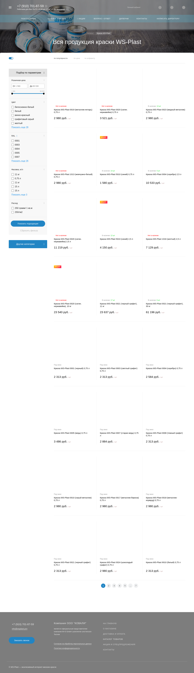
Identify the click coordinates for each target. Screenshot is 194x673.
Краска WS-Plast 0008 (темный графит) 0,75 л (164, 434)
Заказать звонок (21, 640)
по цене (77, 58)
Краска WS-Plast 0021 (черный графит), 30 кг (164, 304)
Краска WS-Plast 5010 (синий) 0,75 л (117, 174)
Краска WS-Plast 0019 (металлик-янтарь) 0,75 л (73, 110)
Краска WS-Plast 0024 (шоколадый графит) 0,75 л (116, 563)
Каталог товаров (113, 639)
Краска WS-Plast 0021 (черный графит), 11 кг (118, 304)
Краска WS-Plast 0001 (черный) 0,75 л (72, 368)
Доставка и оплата (114, 634)
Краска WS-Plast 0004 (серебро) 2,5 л (163, 174)
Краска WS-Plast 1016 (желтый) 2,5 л (163, 239)
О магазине (110, 629)
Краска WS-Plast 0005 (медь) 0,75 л (70, 433)
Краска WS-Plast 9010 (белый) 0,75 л (163, 562)
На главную (110, 623)
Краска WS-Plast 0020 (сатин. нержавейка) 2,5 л (68, 240)
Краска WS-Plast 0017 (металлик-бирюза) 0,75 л (119, 498)
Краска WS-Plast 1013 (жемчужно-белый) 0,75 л (73, 175)
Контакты (108, 650)
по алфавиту (89, 58)
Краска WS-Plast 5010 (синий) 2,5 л (116, 239)
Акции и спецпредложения (119, 644)
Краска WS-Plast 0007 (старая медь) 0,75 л (119, 434)
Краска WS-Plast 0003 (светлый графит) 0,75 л (118, 369)
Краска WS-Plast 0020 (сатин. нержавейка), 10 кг (68, 304)
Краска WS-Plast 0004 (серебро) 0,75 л (164, 368)
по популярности (60, 58)
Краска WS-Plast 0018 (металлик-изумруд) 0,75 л (161, 498)
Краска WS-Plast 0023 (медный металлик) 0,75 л (165, 110)
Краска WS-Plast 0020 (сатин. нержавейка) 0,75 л (114, 110)
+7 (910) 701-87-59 (30, 6)
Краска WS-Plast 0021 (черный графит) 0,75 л (72, 563)
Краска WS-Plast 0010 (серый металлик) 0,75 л (73, 498)
